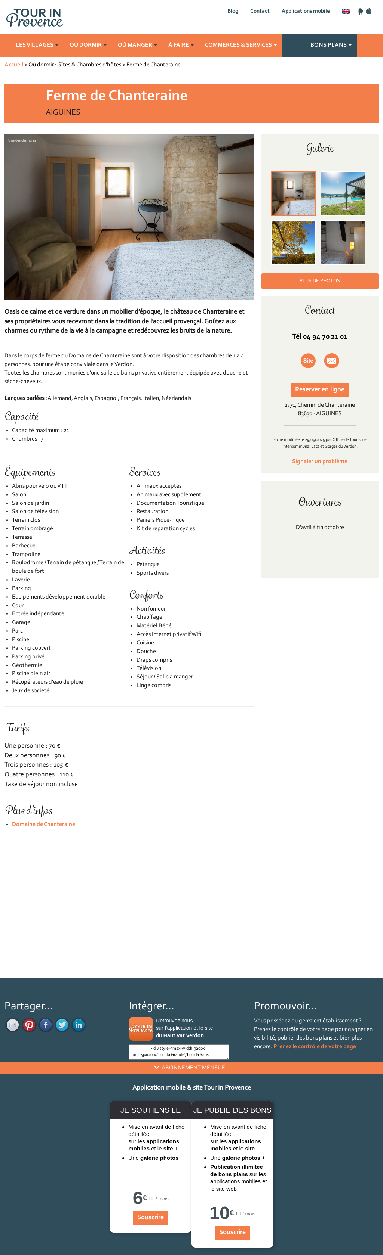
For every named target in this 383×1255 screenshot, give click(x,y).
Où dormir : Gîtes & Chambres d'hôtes (74, 65)
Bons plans (331, 45)
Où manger (137, 45)
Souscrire (150, 1217)
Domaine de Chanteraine (43, 824)
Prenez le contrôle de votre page (314, 1047)
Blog (232, 11)
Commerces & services (241, 45)
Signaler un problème (319, 462)
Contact (260, 11)
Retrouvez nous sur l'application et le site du (184, 1028)
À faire (181, 45)
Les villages (37, 45)
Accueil (13, 65)
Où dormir (88, 45)
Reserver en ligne (319, 389)
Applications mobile (306, 11)
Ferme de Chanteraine (153, 65)
